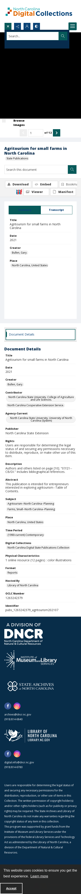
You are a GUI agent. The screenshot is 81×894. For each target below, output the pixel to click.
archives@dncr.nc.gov (17, 714)
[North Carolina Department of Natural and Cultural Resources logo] (23, 634)
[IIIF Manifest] (63, 192)
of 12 (48, 133)
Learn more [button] (39, 876)
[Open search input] (8, 26)
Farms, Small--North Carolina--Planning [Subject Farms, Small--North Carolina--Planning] (31, 509)
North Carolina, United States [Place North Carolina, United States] (30, 265)
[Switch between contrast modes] (36, 26)
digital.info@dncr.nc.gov (19, 762)
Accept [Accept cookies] (11, 888)
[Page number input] (35, 132)
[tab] (25, 210)
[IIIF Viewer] (36, 192)
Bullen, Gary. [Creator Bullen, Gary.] (19, 252)
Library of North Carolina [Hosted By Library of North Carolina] (23, 585)
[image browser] (16, 123)
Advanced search (17, 43)
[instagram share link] (17, 706)
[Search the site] (33, 36)
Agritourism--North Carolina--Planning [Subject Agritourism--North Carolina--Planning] (31, 503)
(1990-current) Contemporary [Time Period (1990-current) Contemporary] (26, 535)
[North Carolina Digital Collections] (38, 11)
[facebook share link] (7, 706)
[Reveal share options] (17, 26)
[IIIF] (19, 191)
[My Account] (27, 26)
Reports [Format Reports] (12, 572)
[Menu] (72, 26)
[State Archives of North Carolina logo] (30, 686)
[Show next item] (56, 132)
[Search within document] (72, 169)
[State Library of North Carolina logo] (30, 735)
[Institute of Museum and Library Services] (30, 660)
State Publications (17, 158)
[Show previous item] (23, 132)
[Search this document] (36, 169)
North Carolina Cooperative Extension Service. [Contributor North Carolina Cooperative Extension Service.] (36, 405)
